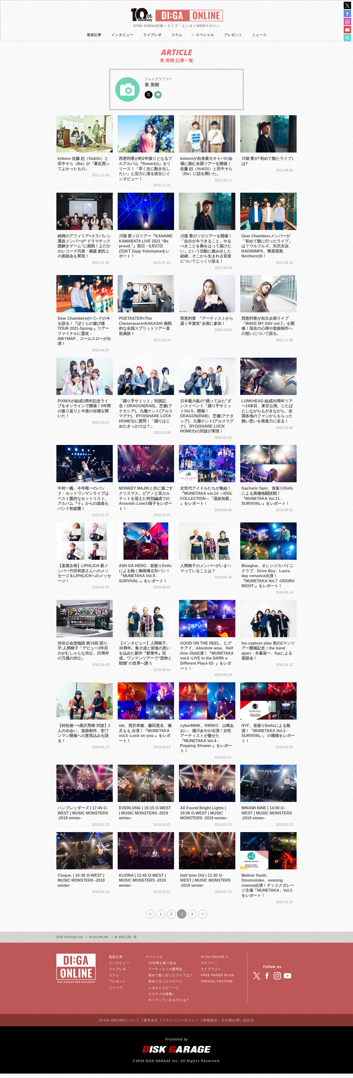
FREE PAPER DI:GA (218, 981)
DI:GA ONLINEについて (114, 1025)
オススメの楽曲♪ (162, 999)
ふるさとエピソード (165, 993)
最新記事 (94, 37)
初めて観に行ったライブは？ (172, 981)
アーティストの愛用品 (167, 975)
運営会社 (149, 1025)
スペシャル (205, 37)
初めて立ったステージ (167, 987)
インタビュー (122, 37)
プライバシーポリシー (182, 1025)
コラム (176, 37)
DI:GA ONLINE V (214, 962)
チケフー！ (209, 968)
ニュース (259, 37)
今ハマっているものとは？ (171, 1005)
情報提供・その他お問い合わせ (233, 1025)
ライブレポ (152, 37)
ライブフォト (211, 975)
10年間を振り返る (164, 968)
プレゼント (233, 37)
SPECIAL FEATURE (217, 987)
